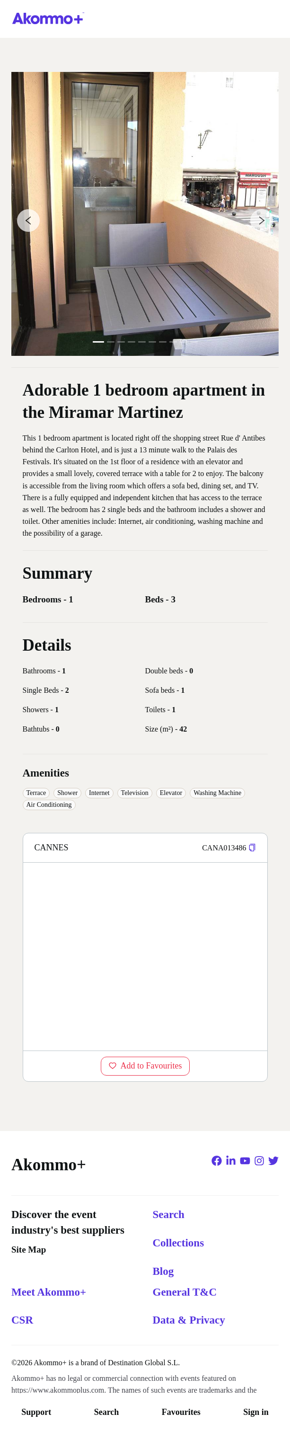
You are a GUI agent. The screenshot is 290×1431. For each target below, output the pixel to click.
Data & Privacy (189, 1320)
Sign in (256, 1412)
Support (36, 1412)
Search (106, 1412)
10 (194, 342)
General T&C (185, 1292)
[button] (252, 848)
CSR (22, 1320)
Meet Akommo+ (48, 1292)
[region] (145, 956)
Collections (178, 1243)
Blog (163, 1271)
